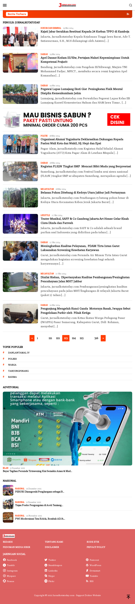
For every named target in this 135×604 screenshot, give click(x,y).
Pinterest (92, 559)
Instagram (10, 570)
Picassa (8, 581)
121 (50, 338)
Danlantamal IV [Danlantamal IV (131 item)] (19, 352)
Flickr (49, 581)
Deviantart (93, 570)
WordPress (93, 565)
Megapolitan (47, 189)
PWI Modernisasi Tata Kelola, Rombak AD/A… (40, 518)
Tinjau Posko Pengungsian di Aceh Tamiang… (39, 505)
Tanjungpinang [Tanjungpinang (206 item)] (18, 371)
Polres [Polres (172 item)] (12, 358)
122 (58, 338)
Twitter (50, 559)
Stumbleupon (53, 565)
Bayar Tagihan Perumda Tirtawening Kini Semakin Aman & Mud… (37, 471)
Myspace (9, 575)
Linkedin (50, 570)
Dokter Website (93, 595)
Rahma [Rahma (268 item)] (12, 376)
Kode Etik (93, 541)
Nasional (19, 488)
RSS (90, 581)
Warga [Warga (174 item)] (12, 364)
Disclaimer (52, 547)
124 (74, 338)
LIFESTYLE (45, 215)
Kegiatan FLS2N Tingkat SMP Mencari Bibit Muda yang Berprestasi (86, 166)
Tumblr (9, 565)
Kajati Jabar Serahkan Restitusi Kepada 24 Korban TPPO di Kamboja (85, 31)
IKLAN (5, 468)
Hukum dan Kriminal (51, 28)
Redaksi (8, 541)
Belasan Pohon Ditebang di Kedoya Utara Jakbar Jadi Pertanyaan (83, 192)
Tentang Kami (54, 541)
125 (81, 338)
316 (96, 338)
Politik (44, 136)
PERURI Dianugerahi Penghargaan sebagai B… (39, 491)
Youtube (92, 575)
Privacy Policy (96, 547)
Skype (49, 575)
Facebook (10, 559)
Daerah (44, 54)
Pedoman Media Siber (16, 547)
